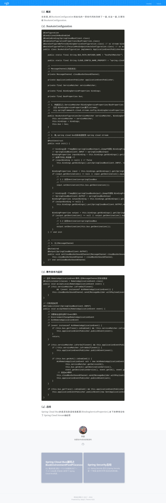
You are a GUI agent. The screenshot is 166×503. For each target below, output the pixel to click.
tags (159, 3)
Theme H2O (90, 499)
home (149, 3)
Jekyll (82, 499)
